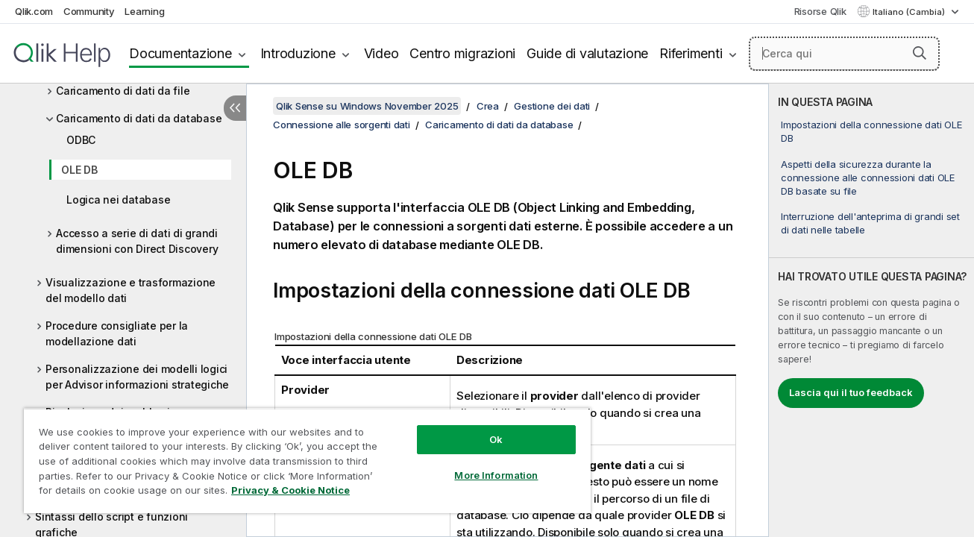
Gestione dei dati (552, 106)
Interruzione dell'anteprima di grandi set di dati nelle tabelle (870, 223)
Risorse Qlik (820, 11)
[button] (919, 52)
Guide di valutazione (587, 53)
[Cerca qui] (844, 53)
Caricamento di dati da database (138, 118)
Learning (144, 11)
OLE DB (79, 169)
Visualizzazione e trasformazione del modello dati (130, 290)
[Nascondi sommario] (235, 108)
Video (381, 53)
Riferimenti (690, 53)
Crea (488, 106)
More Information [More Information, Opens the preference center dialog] (494, 475)
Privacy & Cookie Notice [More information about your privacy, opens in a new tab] (290, 490)
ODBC (80, 140)
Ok (494, 439)
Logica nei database (118, 199)
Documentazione (180, 53)
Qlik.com (34, 11)
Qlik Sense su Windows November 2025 (367, 106)
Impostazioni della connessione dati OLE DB (871, 131)
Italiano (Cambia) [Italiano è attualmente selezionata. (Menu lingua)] (910, 12)
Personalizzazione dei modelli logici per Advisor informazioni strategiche (137, 376)
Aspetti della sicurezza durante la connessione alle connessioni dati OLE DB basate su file (868, 177)
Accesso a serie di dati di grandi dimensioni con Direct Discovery (137, 241)
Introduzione (298, 53)
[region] (306, 460)
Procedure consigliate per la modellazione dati (116, 333)
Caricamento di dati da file (122, 90)
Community (89, 11)
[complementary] (871, 310)
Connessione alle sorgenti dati (341, 125)
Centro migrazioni (462, 53)
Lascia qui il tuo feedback (851, 392)
